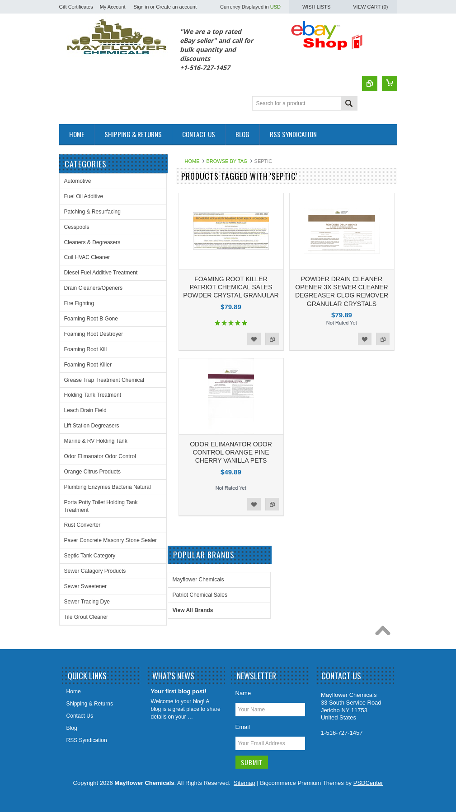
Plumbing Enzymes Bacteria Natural (107, 487)
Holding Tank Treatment (93, 395)
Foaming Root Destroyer (93, 334)
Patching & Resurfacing (92, 212)
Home (192, 161)
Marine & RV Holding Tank (95, 441)
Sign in (141, 6)
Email (242, 727)
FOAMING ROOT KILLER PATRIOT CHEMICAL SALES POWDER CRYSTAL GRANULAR (230, 287)
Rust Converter (82, 525)
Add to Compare (272, 339)
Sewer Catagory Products (95, 571)
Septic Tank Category (90, 555)
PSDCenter (368, 783)
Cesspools (76, 227)
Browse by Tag (227, 161)
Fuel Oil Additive (83, 196)
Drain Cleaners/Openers (93, 288)
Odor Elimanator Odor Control (100, 456)
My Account (113, 6)
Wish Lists (316, 6)
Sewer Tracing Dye (87, 602)
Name (243, 693)
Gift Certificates (76, 6)
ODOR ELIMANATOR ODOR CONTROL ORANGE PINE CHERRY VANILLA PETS (231, 452)
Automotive (77, 181)
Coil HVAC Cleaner (87, 257)
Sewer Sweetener (85, 586)
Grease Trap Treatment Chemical (104, 380)
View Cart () (370, 6)
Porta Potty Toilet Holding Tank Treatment (101, 506)
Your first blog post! (179, 691)
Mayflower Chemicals (198, 579)
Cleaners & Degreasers (92, 242)
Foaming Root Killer (88, 365)
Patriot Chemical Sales (200, 595)
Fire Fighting (79, 303)
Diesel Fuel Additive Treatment (101, 272)
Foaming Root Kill (85, 349)
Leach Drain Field (85, 410)
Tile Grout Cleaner (86, 617)
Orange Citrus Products (92, 472)
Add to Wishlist (254, 339)
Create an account (176, 6)
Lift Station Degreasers (91, 425)
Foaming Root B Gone (91, 319)
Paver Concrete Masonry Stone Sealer (110, 540)
